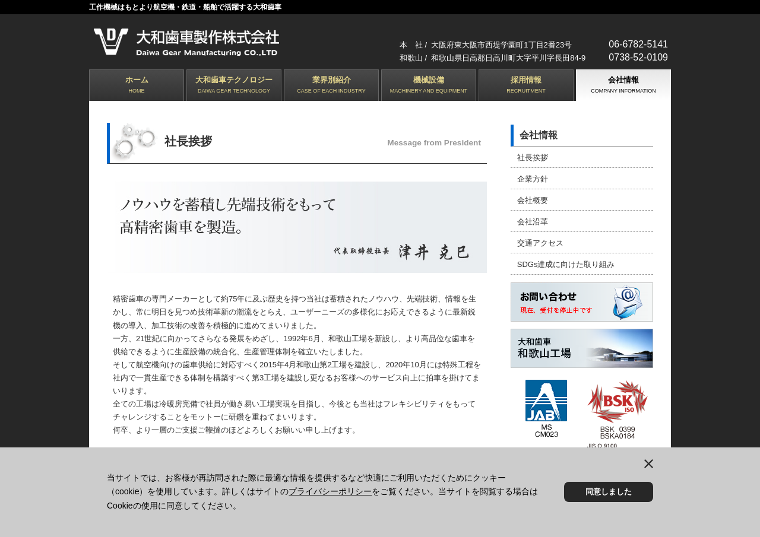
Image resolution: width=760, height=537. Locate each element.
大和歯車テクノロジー (234, 85)
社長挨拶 (532, 156)
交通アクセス (540, 240)
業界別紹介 (331, 85)
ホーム (136, 85)
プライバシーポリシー (330, 491)
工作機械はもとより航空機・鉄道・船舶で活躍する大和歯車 (185, 7)
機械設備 (429, 85)
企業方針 (532, 177)
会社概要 (532, 198)
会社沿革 (532, 219)
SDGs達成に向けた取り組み (566, 261)
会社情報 (623, 85)
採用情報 (526, 85)
